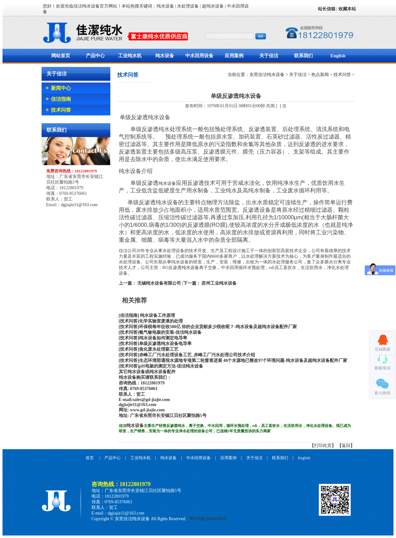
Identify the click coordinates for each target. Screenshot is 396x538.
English (337, 55)
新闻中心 (61, 88)
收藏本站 (347, 9)
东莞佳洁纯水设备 (266, 74)
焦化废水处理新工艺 (158, 349)
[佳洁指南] (129, 315)
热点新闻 (320, 74)
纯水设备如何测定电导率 (163, 338)
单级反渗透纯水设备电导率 (165, 343)
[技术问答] (129, 321)
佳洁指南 (61, 99)
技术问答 (61, 110)
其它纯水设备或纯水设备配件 (147, 371)
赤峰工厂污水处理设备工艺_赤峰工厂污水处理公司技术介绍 (197, 355)
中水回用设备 (199, 55)
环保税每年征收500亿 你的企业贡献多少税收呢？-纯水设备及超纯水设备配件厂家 (218, 326)
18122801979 (153, 383)
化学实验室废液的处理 (161, 321)
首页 (90, 457)
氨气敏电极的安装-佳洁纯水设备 (170, 332)
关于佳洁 (268, 55)
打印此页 (323, 445)
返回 (346, 445)
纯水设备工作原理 (157, 315)
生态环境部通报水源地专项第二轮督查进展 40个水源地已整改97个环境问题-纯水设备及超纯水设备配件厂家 (243, 360)
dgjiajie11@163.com (79, 204)
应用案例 (234, 55)
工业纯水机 (130, 55)
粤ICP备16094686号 (207, 518)
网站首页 (60, 55)
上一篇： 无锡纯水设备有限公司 (150, 283)
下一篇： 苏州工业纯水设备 (210, 283)
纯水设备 (164, 55)
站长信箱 (326, 9)
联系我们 (303, 55)
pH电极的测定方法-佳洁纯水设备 (171, 366)
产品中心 (95, 55)
